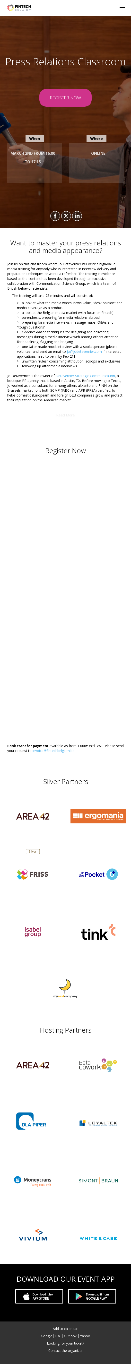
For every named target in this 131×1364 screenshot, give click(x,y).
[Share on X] (65, 216)
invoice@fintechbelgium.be (53, 750)
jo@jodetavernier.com (84, 351)
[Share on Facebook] (54, 216)
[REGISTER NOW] (65, 98)
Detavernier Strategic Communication (85, 375)
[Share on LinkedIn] (76, 216)
